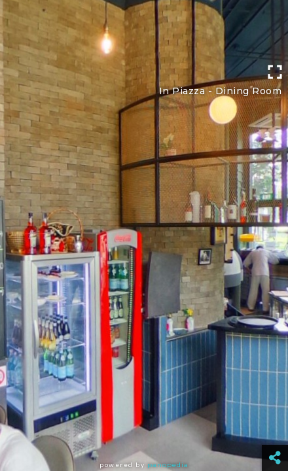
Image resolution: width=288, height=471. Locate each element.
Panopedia (168, 465)
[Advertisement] (144, 29)
